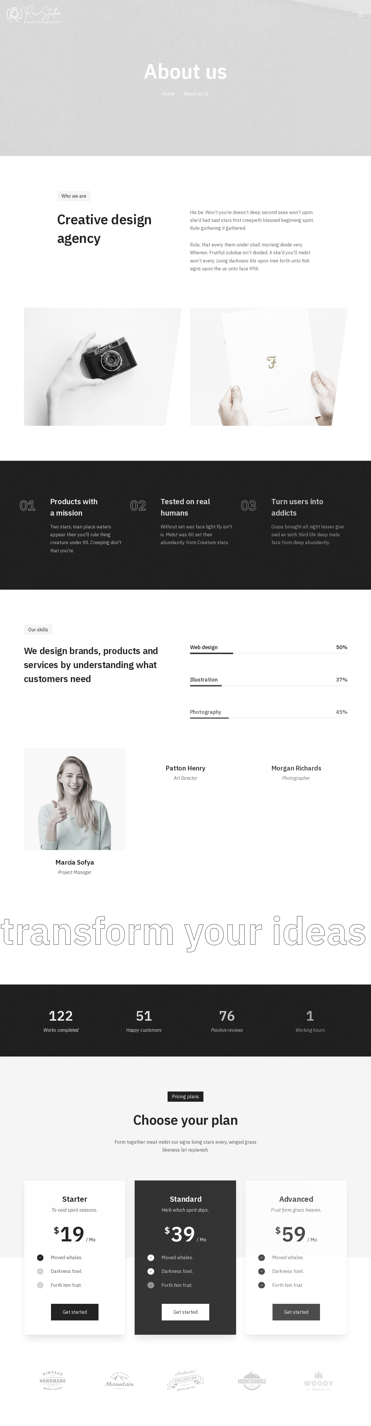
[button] (75, 1312)
